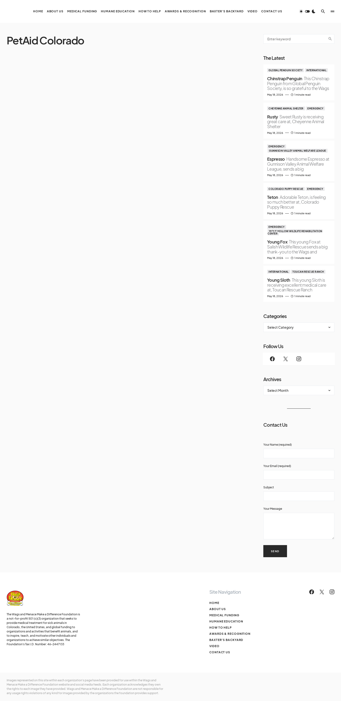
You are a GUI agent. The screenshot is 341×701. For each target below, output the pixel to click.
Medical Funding (224, 615)
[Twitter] (285, 359)
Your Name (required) (298, 450)
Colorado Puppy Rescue (286, 188)
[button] (307, 11)
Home (214, 603)
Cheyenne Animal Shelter (286, 108)
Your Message (298, 523)
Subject (298, 493)
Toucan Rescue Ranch (308, 271)
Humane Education (226, 621)
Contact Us (219, 652)
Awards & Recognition (230, 634)
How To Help (220, 627)
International (316, 70)
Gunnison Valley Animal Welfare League (297, 150)
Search (330, 39)
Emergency (315, 108)
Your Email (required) (298, 472)
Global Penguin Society (285, 70)
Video (214, 646)
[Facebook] (272, 359)
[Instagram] (298, 359)
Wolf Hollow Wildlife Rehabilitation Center (295, 232)
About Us (217, 609)
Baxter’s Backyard (226, 640)
